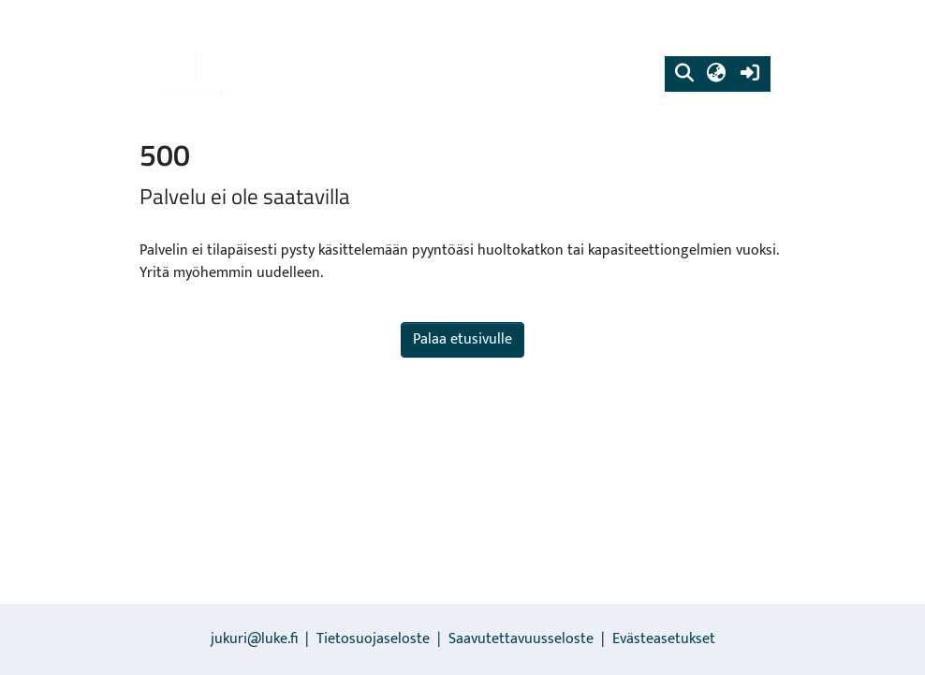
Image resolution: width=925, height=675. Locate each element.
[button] (684, 74)
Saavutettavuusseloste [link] (521, 639)
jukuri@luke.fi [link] (254, 639)
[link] (196, 60)
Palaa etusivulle (462, 339)
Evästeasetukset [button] (663, 639)
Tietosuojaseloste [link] (373, 639)
